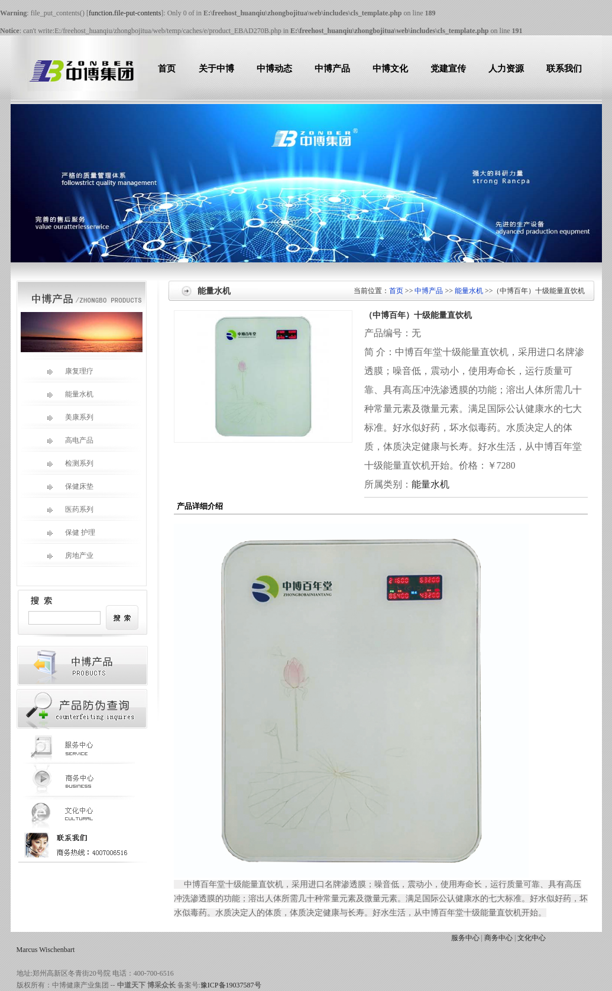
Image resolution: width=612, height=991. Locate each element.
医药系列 (70, 509)
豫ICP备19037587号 (230, 985)
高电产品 (70, 440)
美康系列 (70, 417)
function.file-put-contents (125, 13)
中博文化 (390, 68)
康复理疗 (70, 371)
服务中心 (465, 938)
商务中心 (498, 938)
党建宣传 (448, 68)
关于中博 (216, 68)
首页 (167, 68)
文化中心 (531, 938)
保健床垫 (70, 486)
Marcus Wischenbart (46, 949)
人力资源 (506, 68)
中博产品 (332, 68)
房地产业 (70, 555)
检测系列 (70, 463)
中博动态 (274, 68)
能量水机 (70, 394)
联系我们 (564, 68)
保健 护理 (71, 532)
